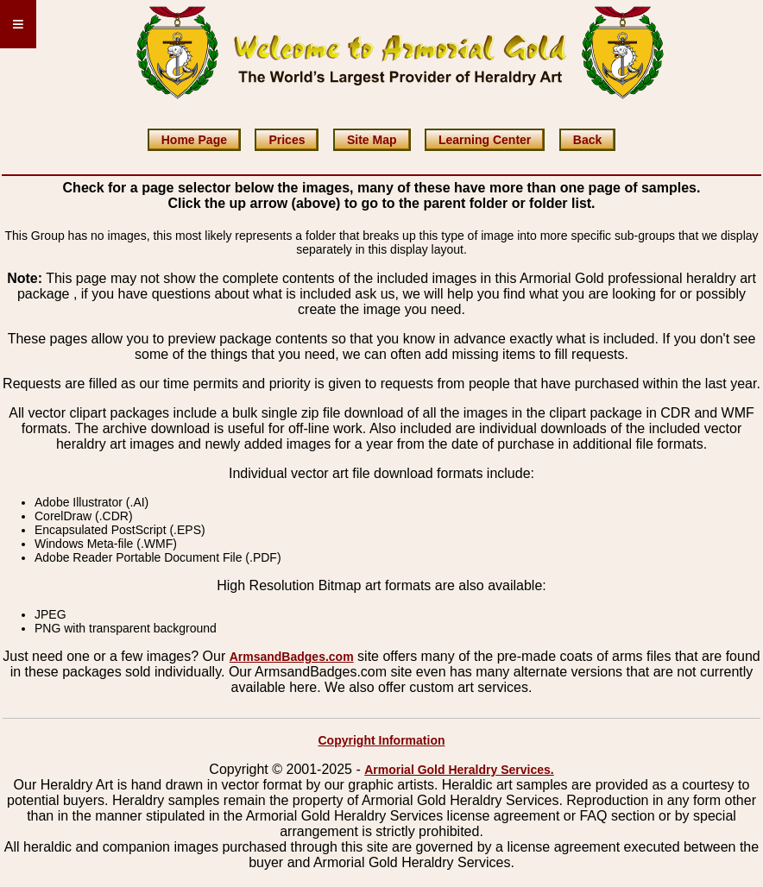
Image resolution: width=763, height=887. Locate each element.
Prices (286, 140)
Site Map (372, 140)
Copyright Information (381, 740)
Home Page (194, 140)
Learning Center (484, 140)
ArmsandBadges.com (292, 657)
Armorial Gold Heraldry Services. (458, 770)
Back (587, 140)
